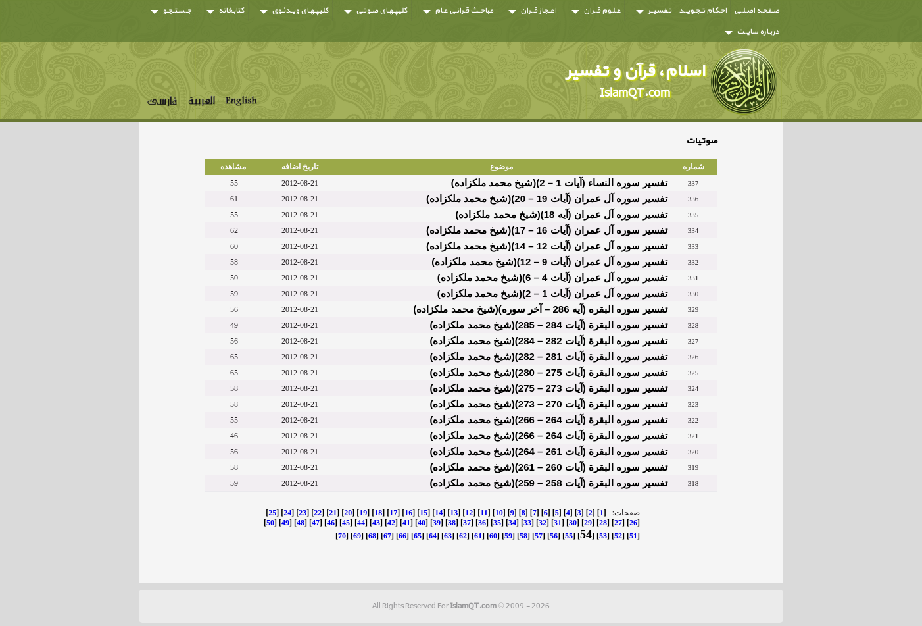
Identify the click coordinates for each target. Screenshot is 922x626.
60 (493, 535)
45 (346, 522)
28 (603, 522)
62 (463, 535)
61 (478, 535)
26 (633, 522)
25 (272, 512)
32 (542, 522)
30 (573, 522)
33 (527, 522)
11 (483, 512)
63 (448, 535)
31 (558, 522)
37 (467, 522)
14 (439, 512)
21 (333, 512)
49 (285, 522)
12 (469, 512)
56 (554, 535)
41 (406, 522)
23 (302, 512)
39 (437, 522)
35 (497, 522)
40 (421, 522)
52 (618, 535)
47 (316, 522)
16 (408, 512)
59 (508, 535)
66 (402, 535)
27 (618, 522)
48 (300, 522)
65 (418, 535)
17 (393, 512)
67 (387, 535)
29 (588, 522)
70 (342, 535)
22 (318, 512)
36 (482, 522)
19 (363, 512)
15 (423, 512)
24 (287, 512)
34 (512, 522)
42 (391, 522)
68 (372, 535)
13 (454, 512)
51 (633, 535)
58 (523, 535)
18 (378, 512)
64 (433, 535)
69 (357, 535)
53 (603, 535)
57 (539, 535)
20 (348, 512)
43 (376, 522)
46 (331, 522)
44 (361, 522)
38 (452, 522)
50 (270, 522)
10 (499, 512)
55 (569, 535)
